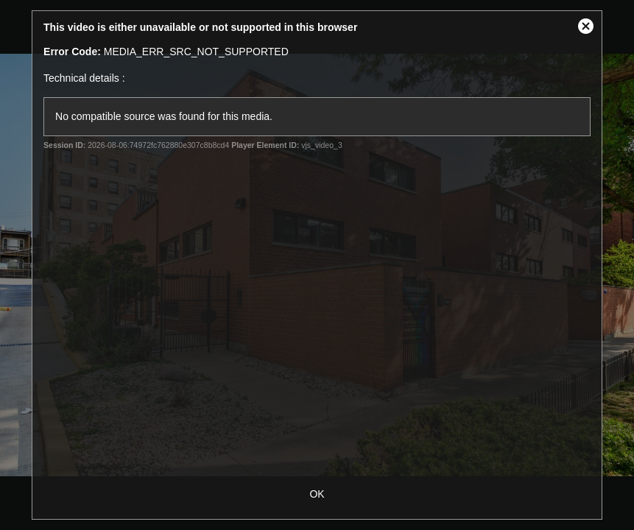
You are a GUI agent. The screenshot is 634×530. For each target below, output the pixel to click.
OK (316, 494)
